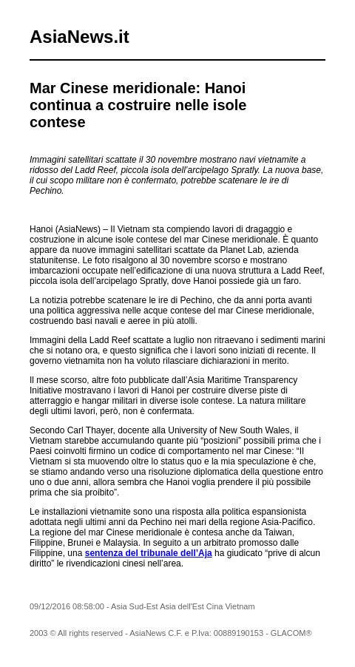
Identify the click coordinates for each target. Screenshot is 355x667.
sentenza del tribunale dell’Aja (148, 553)
